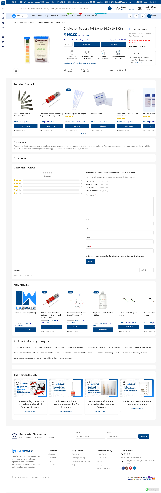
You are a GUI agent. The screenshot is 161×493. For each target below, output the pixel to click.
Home (14, 22)
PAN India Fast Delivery (87, 58)
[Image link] (22, 451)
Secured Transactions (103, 58)
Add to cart (87, 44)
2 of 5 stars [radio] (102, 181)
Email (88, 247)
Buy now (114, 44)
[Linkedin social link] (122, 70)
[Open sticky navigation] (20, 16)
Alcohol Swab (96, 114)
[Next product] (155, 22)
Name (88, 237)
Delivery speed (91, 191)
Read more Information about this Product (80, 63)
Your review (91, 195)
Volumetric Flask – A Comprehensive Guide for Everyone (66, 404)
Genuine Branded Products (118, 58)
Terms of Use (101, 458)
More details (138, 62)
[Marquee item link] (52, 2)
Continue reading (30, 411)
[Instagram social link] (126, 468)
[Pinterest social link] (120, 70)
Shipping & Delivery (78, 458)
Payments (75, 454)
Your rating (91, 181)
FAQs (74, 465)
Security (99, 461)
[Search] (64, 8)
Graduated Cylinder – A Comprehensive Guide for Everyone (101, 404)
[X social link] (117, 70)
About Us (52, 454)
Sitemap (99, 465)
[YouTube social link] (130, 468)
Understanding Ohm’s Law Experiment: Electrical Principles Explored (30, 404)
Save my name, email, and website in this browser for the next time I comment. (116, 256)
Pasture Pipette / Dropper (75, 114)
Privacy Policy (101, 454)
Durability (89, 188)
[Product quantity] (68, 44)
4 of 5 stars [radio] (105, 181)
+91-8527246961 (127, 9)
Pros (87, 219)
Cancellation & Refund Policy (81, 461)
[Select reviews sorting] (146, 270)
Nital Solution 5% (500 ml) (25, 313)
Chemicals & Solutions (26, 22)
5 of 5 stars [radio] (107, 181)
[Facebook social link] (115, 70)
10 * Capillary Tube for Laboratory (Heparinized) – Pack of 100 (51, 315)
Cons (87, 229)
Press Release (53, 465)
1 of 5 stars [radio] (100, 181)
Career (51, 461)
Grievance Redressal (103, 468)
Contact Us (52, 458)
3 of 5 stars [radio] (104, 181)
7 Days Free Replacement (72, 58)
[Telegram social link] (125, 70)
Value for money (92, 184)
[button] (25, 126)
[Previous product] (150, 22)
